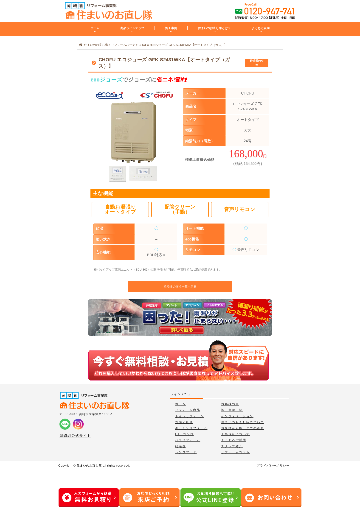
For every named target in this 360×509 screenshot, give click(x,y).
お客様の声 (230, 404)
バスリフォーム (187, 440)
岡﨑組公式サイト (75, 436)
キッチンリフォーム (191, 428)
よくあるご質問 (233, 440)
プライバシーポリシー (273, 465)
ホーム (94, 28)
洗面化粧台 (184, 422)
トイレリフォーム (189, 416)
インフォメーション (237, 416)
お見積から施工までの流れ (242, 428)
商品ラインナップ (132, 28)
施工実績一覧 (232, 410)
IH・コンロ (184, 434)
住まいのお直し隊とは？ (214, 28)
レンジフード (186, 452)
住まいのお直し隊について (242, 422)
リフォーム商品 (187, 410)
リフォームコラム (235, 452)
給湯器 (180, 446)
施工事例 (171, 28)
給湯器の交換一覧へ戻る (180, 286)
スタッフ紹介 (232, 446)
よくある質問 (261, 28)
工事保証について (235, 434)
